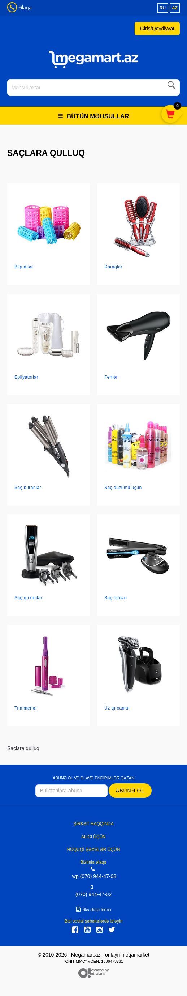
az (175, 7)
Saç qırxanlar (28, 597)
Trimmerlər (25, 708)
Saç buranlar (27, 487)
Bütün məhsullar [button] (93, 116)
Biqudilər (23, 266)
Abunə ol (130, 790)
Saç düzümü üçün (123, 487)
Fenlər (111, 377)
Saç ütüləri (115, 597)
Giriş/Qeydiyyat (157, 28)
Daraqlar (113, 266)
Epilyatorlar (26, 377)
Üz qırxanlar (117, 708)
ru (163, 7)
